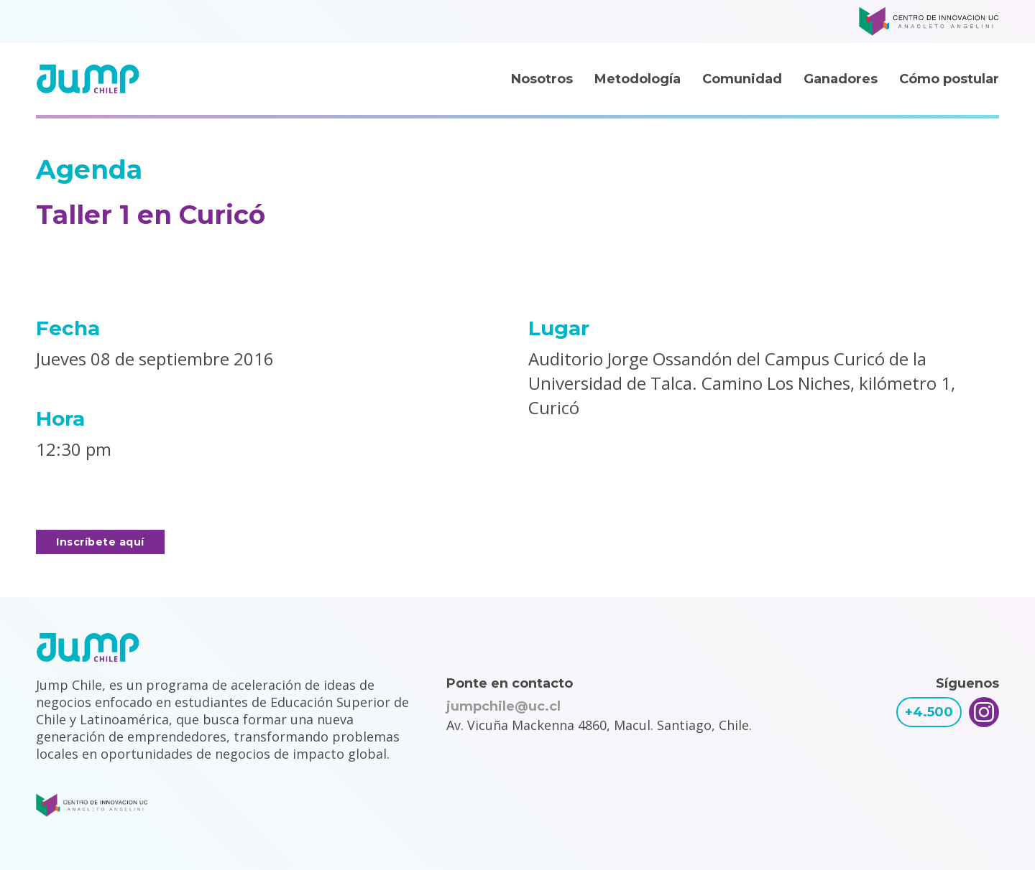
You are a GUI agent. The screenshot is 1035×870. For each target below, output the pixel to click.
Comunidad (742, 79)
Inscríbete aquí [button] (100, 541)
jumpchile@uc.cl (503, 706)
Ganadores (841, 79)
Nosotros (542, 79)
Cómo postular (949, 79)
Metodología (637, 79)
